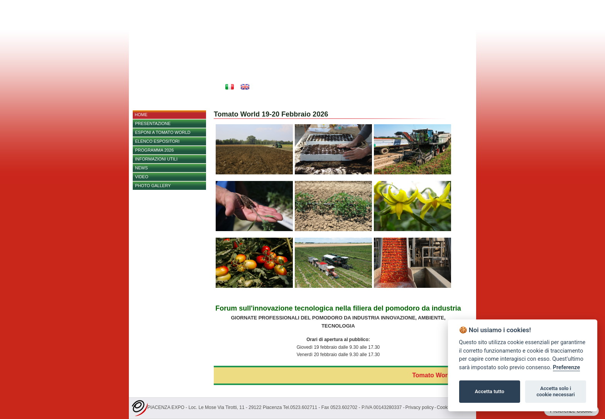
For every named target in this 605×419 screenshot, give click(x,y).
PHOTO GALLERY (153, 185)
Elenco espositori (157, 141)
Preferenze (566, 367)
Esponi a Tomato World (162, 132)
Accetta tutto (489, 391)
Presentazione (153, 123)
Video (141, 176)
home (141, 114)
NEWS (141, 168)
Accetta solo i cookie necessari (555, 391)
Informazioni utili (156, 159)
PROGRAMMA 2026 (154, 150)
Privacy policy (420, 407)
